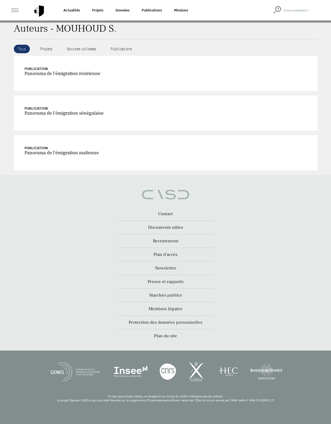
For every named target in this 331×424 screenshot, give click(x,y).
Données (122, 10)
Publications (152, 10)
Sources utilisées (81, 48)
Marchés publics (165, 295)
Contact (165, 214)
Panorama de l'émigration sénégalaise (64, 113)
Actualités (71, 10)
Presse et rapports (166, 282)
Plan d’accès (165, 254)
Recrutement (165, 241)
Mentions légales (165, 309)
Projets (97, 10)
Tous (22, 48)
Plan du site (165, 336)
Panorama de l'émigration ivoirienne (62, 73)
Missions (181, 10)
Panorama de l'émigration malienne (61, 153)
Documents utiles (165, 227)
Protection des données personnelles (165, 322)
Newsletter (165, 268)
